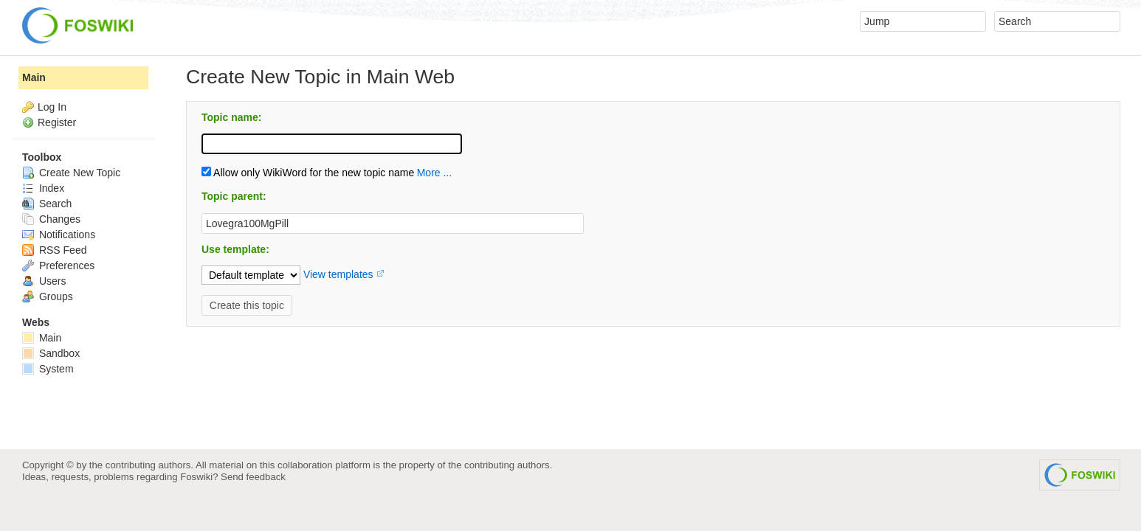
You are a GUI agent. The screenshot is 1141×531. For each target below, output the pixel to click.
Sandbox (51, 353)
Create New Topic (71, 172)
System (48, 369)
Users (44, 281)
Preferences (58, 265)
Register (57, 122)
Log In (52, 107)
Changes (51, 219)
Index (43, 188)
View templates (338, 274)
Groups (47, 296)
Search (47, 203)
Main (34, 77)
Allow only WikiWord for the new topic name (307, 172)
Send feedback (253, 476)
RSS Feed (54, 250)
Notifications (58, 234)
